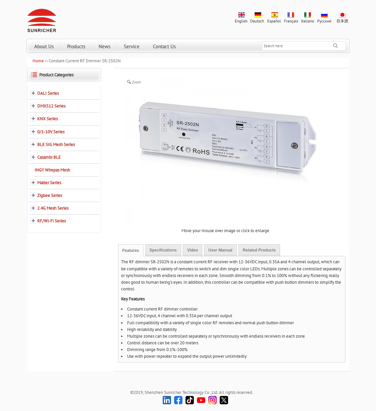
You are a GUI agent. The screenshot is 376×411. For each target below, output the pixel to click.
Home (38, 61)
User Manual (220, 250)
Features (130, 250)
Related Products (259, 250)
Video (192, 250)
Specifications (163, 250)
